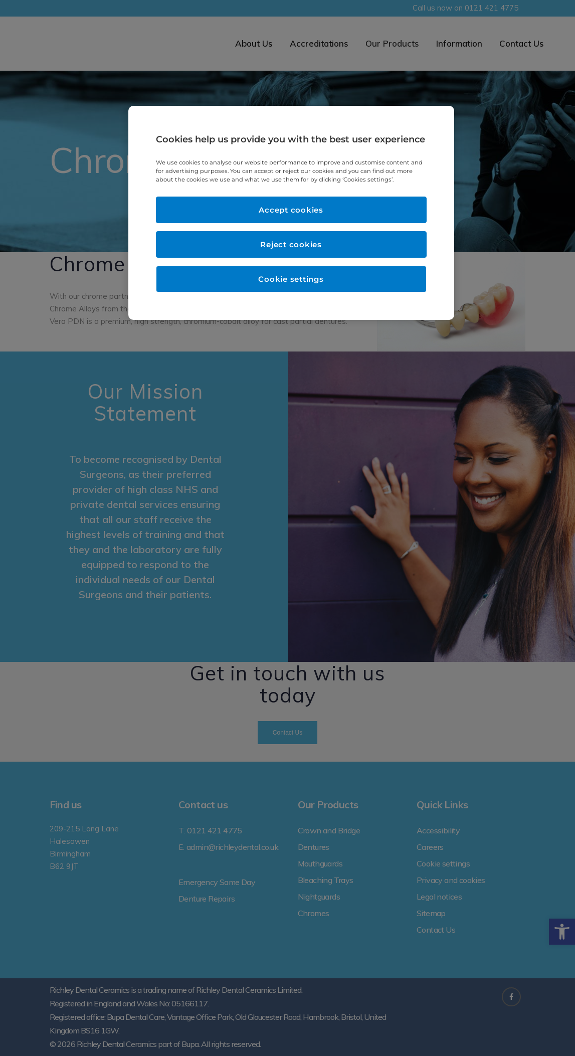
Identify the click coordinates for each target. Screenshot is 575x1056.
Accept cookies (291, 210)
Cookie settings (290, 279)
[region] (291, 213)
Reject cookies (291, 244)
